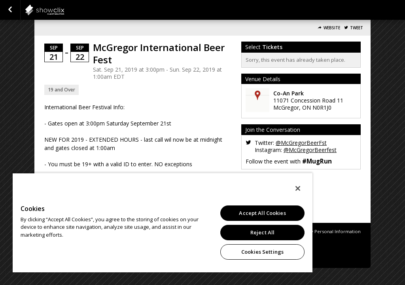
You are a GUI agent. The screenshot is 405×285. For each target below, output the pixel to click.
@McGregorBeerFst (301, 142)
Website (332, 27)
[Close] (298, 188)
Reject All (262, 232)
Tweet (356, 27)
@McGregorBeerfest (310, 150)
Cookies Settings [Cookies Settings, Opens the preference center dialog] (262, 251)
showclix (64, 10)
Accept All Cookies (262, 213)
